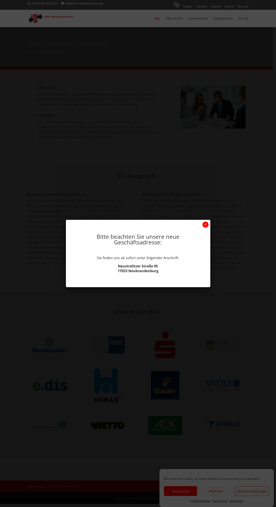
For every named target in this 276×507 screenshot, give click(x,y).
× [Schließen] (205, 224)
